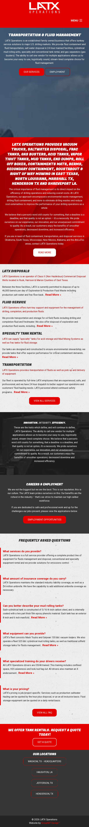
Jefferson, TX (44, 783)
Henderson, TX (44, 793)
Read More (44, 252)
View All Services (44, 400)
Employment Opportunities (44, 519)
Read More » (53, 294)
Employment (57, 72)
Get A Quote (45, 742)
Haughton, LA (44, 772)
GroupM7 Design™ (50, 823)
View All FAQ (44, 712)
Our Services (31, 72)
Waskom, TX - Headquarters (44, 761)
